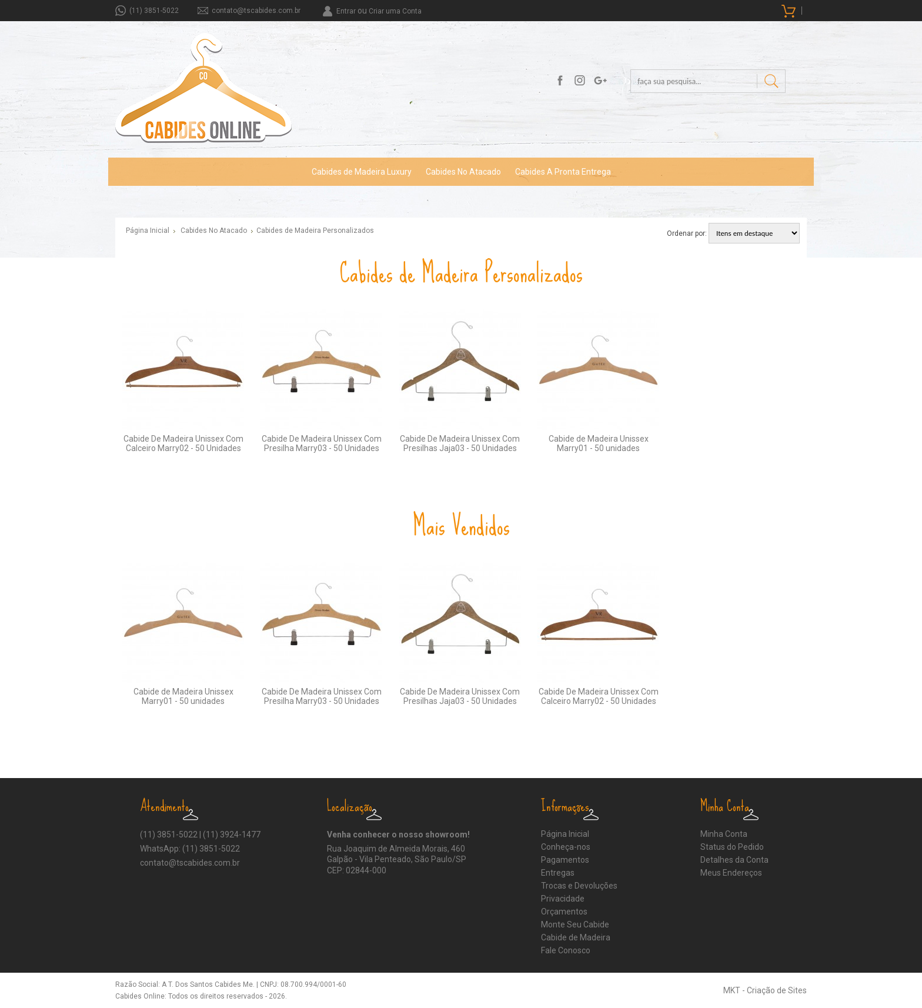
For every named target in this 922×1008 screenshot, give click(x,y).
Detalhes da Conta (734, 860)
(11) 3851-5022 (154, 10)
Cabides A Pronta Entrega (563, 171)
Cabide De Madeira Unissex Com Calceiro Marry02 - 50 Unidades (183, 443)
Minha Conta (723, 834)
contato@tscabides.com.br (256, 10)
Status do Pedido (732, 847)
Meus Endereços (731, 872)
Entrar (346, 11)
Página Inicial (147, 230)
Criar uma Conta (395, 11)
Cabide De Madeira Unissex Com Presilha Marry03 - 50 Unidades (322, 443)
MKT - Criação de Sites (765, 990)
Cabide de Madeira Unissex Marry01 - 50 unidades (599, 443)
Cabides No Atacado (463, 171)
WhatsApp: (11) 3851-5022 (190, 848)
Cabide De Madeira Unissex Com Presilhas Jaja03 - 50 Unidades (460, 443)
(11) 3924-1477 (231, 834)
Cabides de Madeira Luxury (362, 171)
